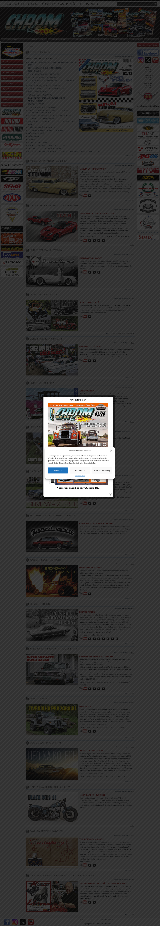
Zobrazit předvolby (102, 470)
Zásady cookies (80, 476)
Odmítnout (80, 470)
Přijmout (58, 470)
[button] (111, 450)
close (112, 510)
